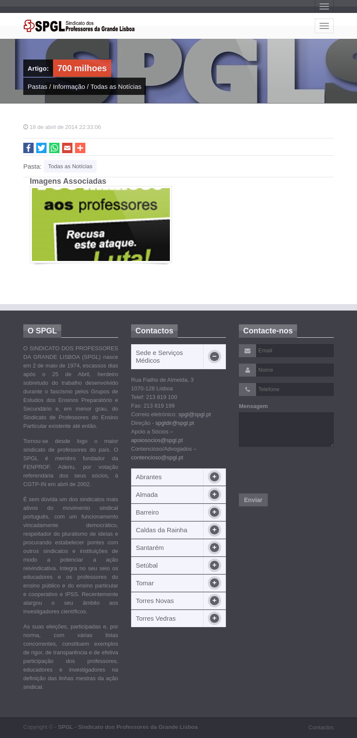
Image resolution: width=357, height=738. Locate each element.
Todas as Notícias (116, 86)
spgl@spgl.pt (194, 414)
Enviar (253, 499)
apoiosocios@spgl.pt (157, 440)
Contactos (321, 727)
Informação (69, 86)
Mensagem (253, 406)
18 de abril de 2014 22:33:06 (62, 127)
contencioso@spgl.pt (157, 457)
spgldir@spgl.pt (174, 423)
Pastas (37, 86)
